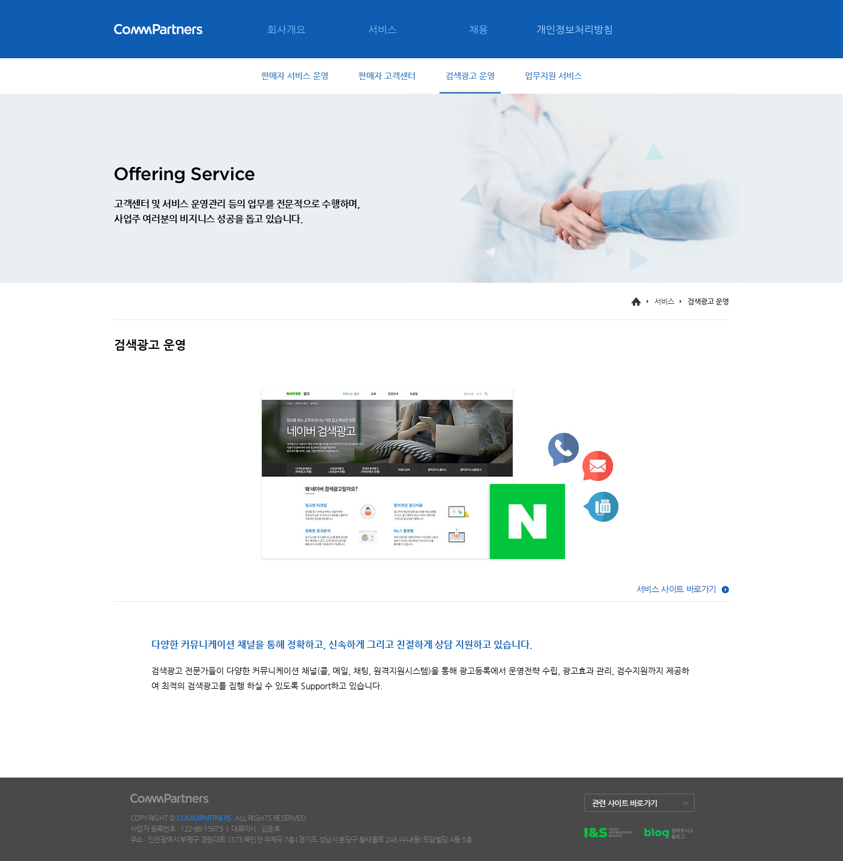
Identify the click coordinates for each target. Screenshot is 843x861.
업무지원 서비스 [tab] (553, 75)
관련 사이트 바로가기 (624, 803)
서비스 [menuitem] (382, 29)
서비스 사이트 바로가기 (676, 589)
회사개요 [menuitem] (286, 29)
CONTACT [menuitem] (159, 87)
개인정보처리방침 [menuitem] (574, 29)
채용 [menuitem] (478, 29)
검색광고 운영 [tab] (470, 75)
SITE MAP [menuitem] (204, 87)
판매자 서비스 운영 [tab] (294, 75)
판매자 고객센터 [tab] (386, 75)
